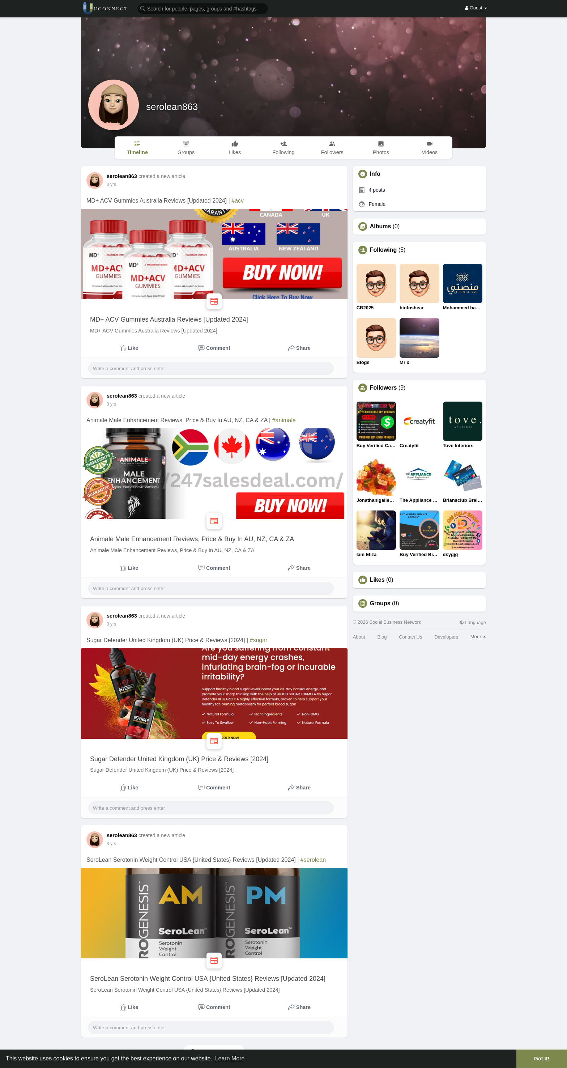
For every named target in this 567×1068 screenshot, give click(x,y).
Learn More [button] (230, 1058)
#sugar (258, 640)
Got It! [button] (541, 1058)
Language (472, 622)
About (359, 637)
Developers (446, 637)
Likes (377, 580)
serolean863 (172, 106)
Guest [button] (476, 7)
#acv (237, 201)
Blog (382, 637)
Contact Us (410, 637)
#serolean (313, 860)
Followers (383, 388)
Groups (380, 603)
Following (383, 250)
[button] (202, 8)
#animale (284, 420)
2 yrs (111, 184)
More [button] (478, 636)
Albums (380, 226)
